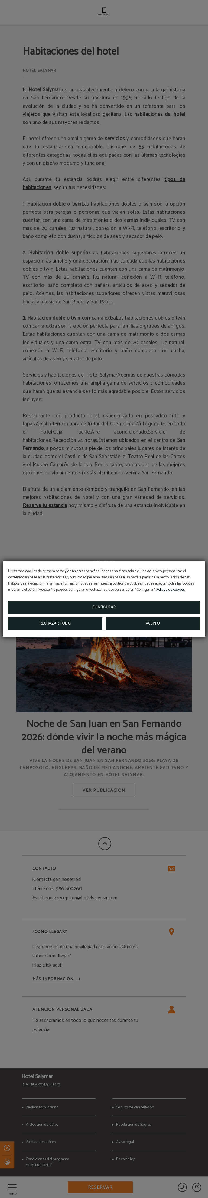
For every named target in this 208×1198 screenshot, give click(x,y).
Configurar (104, 607)
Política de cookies (170, 590)
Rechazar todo (55, 623)
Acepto (153, 623)
